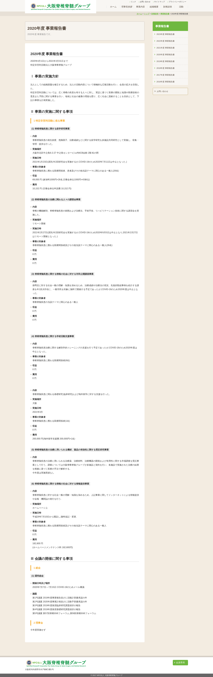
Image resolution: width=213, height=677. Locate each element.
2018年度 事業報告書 (165, 68)
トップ (146, 14)
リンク (133, 2)
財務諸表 (167, 7)
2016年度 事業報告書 (165, 82)
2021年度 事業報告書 (165, 48)
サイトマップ (159, 2)
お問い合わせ (145, 2)
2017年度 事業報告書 (165, 75)
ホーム (113, 7)
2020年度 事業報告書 (165, 54)
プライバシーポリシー (177, 2)
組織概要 (154, 7)
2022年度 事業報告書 (165, 41)
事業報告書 (164, 14)
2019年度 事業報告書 (165, 61)
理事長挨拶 (126, 7)
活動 (181, 7)
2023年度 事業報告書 (165, 34)
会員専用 (180, 662)
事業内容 (140, 7)
